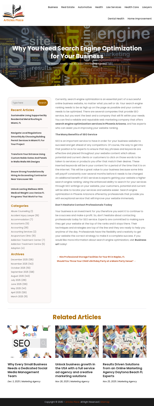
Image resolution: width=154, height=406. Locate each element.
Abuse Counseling (20, 211)
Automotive (85, 7)
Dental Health (116, 18)
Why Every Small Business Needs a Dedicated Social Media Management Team (27, 370)
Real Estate (68, 7)
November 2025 (19, 263)
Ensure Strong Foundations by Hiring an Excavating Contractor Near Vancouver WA (29, 175)
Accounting (17, 227)
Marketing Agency (96, 63)
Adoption (15, 248)
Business (53, 7)
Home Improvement (140, 18)
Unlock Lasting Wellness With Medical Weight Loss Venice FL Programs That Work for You (27, 193)
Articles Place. (72, 401)
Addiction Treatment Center (26, 239)
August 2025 (17, 275)
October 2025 (18, 267)
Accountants (18, 223)
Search (42, 102)
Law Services (113, 7)
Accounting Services (21, 231)
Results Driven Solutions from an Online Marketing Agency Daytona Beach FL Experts (123, 370)
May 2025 (16, 288)
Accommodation (20, 219)
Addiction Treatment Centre (26, 244)
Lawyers (147, 7)
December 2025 (19, 259)
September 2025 (19, 271)
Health (99, 7)
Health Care (132, 7)
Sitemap (105, 401)
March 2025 (17, 296)
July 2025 (16, 280)
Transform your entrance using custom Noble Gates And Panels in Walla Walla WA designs (29, 158)
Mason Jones (58, 63)
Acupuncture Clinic (21, 235)
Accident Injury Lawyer (22, 215)
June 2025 (16, 284)
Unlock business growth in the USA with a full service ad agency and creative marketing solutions (75, 370)
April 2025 (16, 292)
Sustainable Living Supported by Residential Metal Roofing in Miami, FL (29, 119)
